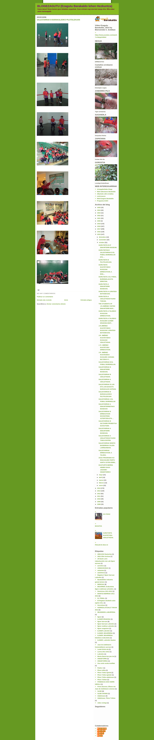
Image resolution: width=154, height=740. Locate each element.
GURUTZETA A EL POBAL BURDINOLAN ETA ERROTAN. (107, 279)
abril (100, 477)
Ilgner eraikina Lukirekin (105, 626)
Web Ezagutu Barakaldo (105, 198)
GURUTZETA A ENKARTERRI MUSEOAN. (104, 286)
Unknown (102, 731)
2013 (99, 491)
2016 (99, 231)
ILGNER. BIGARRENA (105, 633)
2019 (99, 223)
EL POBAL (101, 598)
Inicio (66, 300)
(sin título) (106, 514)
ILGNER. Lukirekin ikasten (106, 640)
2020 (99, 221)
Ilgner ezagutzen (103, 628)
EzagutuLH (103, 728)
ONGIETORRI (102, 658)
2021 (99, 218)
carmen (101, 733)
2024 (99, 210)
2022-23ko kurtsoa (103, 556)
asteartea (100, 570)
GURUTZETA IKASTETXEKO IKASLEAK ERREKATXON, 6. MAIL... (105, 269)
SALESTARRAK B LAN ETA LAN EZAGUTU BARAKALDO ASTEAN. (107, 387)
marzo (101, 480)
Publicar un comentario (45, 296)
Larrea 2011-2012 (103, 651)
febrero (101, 483)
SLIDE (99, 691)
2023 (99, 213)
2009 (99, 501)
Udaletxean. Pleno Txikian (106, 698)
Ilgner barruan (102, 621)
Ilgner (99, 617)
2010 (99, 499)
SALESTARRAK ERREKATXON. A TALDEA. (105, 453)
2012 (99, 493)
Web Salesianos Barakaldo (106, 191)
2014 (99, 488)
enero (101, 485)
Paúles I (100, 668)
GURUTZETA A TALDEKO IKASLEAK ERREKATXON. (107, 313)
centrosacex (101, 196)
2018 (99, 226)
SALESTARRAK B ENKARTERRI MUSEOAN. (105, 369)
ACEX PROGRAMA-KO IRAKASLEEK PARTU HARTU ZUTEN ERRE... (107, 460)
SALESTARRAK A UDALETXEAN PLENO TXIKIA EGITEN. (107, 438)
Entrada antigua (86, 300)
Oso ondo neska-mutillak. (106, 663)
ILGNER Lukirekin (103, 631)
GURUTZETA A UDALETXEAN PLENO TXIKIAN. (107, 299)
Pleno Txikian (102, 679)
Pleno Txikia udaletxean (105, 677)
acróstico (100, 566)
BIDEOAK (100, 584)
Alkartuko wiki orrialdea (105, 194)
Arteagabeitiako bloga (104, 189)
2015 (99, 234)
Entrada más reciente (44, 300)
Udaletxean (101, 696)
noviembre (103, 240)
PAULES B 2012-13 (101, 545)
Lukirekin (100, 654)
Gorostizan (101, 605)
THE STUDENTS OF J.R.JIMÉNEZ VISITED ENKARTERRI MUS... (107, 306)
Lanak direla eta (102, 649)
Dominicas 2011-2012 (104, 591)
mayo (101, 475)
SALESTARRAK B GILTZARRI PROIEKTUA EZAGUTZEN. (108, 423)
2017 (99, 229)
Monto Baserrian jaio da (105, 656)
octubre (102, 242)
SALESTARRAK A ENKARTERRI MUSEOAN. (105, 431)
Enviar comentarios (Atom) (56, 304)
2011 (99, 496)
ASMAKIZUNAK (102, 568)
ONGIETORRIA (102, 661)
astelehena (101, 572)
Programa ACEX (102, 201)
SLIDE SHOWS (102, 693)
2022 (99, 215)
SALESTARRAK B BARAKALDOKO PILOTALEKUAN (58, 20)
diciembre (102, 237)
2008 (99, 504)
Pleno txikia (101, 670)
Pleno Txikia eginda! (104, 675)
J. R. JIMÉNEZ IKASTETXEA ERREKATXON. (105, 347)
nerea (101, 735)
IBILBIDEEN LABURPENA (106, 612)
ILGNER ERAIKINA (103, 619)
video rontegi (102, 703)
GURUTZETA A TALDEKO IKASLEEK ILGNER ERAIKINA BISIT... (107, 321)
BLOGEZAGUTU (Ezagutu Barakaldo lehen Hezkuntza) (74, 6)
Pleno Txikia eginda (104, 672)
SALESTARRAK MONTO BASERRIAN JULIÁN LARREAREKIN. (107, 445)
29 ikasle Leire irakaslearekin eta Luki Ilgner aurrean (105, 561)
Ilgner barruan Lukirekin (105, 624)
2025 (99, 207)
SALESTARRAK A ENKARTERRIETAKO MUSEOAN (107, 406)
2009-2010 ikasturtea (104, 554)
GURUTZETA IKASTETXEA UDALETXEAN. (108, 535)
